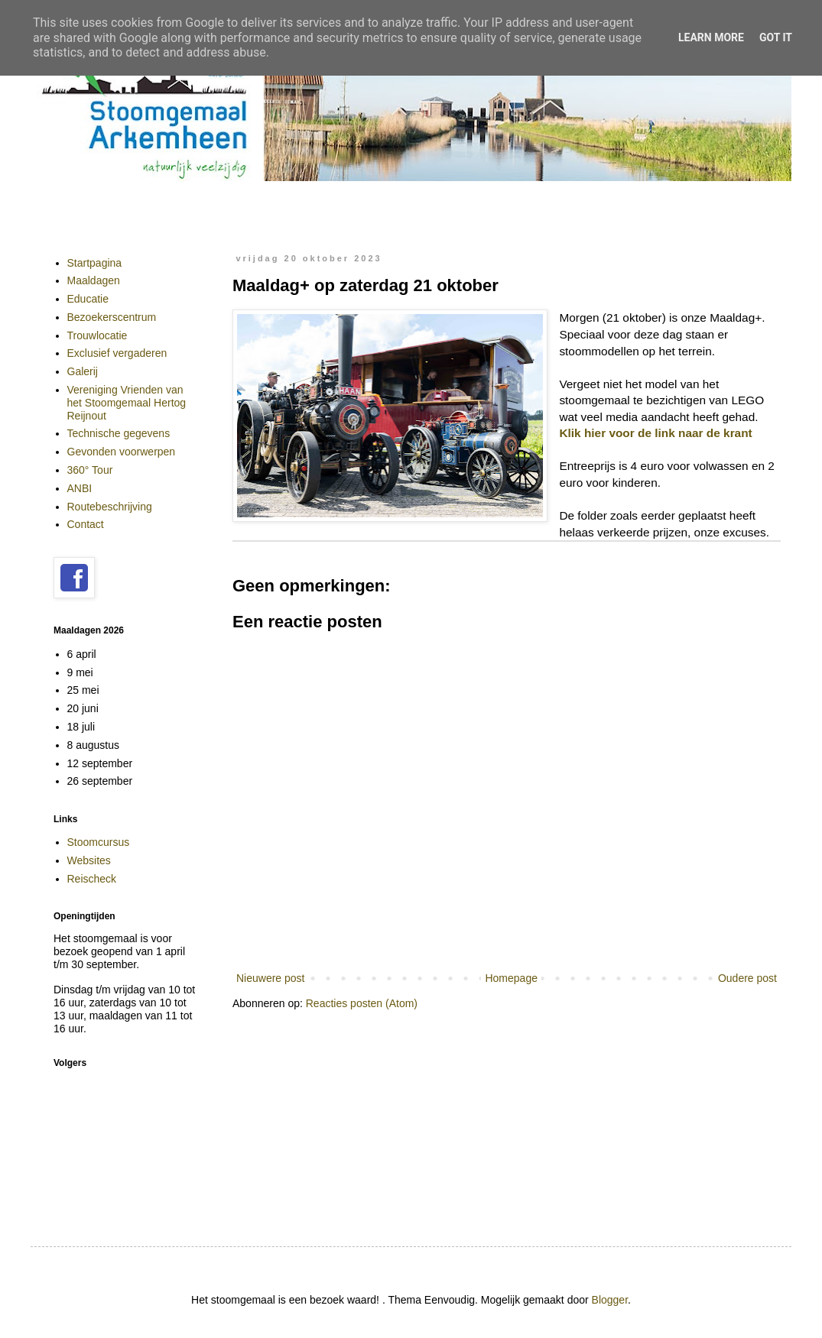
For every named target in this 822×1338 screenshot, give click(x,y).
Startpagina (94, 263)
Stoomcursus (98, 842)
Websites (89, 860)
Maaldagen (93, 280)
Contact (85, 524)
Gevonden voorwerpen (121, 451)
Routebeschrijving (109, 507)
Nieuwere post (270, 978)
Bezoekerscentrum (112, 317)
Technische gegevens (119, 433)
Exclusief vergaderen (117, 353)
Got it (775, 37)
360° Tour (90, 470)
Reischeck (92, 879)
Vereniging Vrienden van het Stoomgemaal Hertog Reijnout (127, 403)
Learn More (711, 37)
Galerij (82, 371)
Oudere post (747, 978)
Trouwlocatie (97, 335)
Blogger (610, 1300)
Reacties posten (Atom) (361, 1003)
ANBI (80, 488)
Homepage (511, 978)
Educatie (88, 299)
